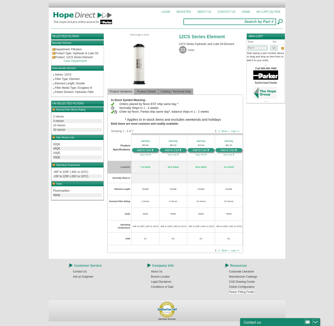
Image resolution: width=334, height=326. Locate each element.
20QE (56, 157)
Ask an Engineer (83, 276)
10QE (56, 153)
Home (246, 11)
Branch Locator (160, 276)
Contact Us (226, 11)
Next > (225, 131)
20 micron (59, 129)
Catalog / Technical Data (176, 91)
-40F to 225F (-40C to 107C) (70, 172)
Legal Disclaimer (161, 281)
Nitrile (56, 195)
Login (166, 11)
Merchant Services (167, 319)
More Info (145, 155)
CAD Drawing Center (242, 281)
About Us (204, 11)
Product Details (146, 91)
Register (184, 11)
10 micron (59, 125)
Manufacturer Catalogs (243, 276)
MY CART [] (268, 11)
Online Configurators (241, 286)
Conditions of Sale (162, 286)
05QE (56, 148)
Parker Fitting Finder (241, 292)
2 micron (58, 116)
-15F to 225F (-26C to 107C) (70, 176)
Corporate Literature (241, 271)
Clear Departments (75, 61)
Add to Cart (145, 150)
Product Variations (121, 91)
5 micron (58, 121)
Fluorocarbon (61, 190)
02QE (56, 144)
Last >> (235, 131)
